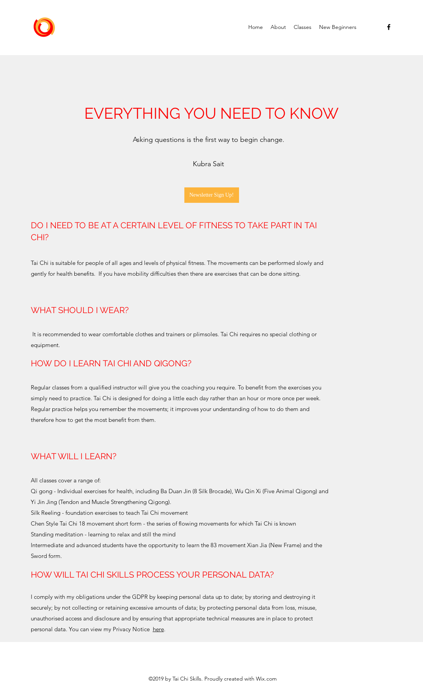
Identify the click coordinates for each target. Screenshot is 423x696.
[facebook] (389, 27)
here (158, 629)
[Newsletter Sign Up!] (211, 195)
